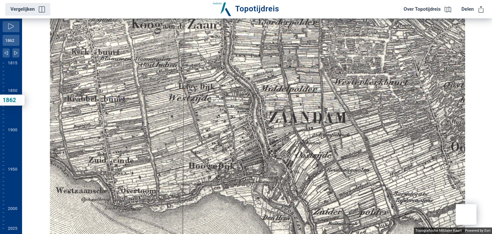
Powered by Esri (477, 230)
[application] (257, 126)
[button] (466, 214)
